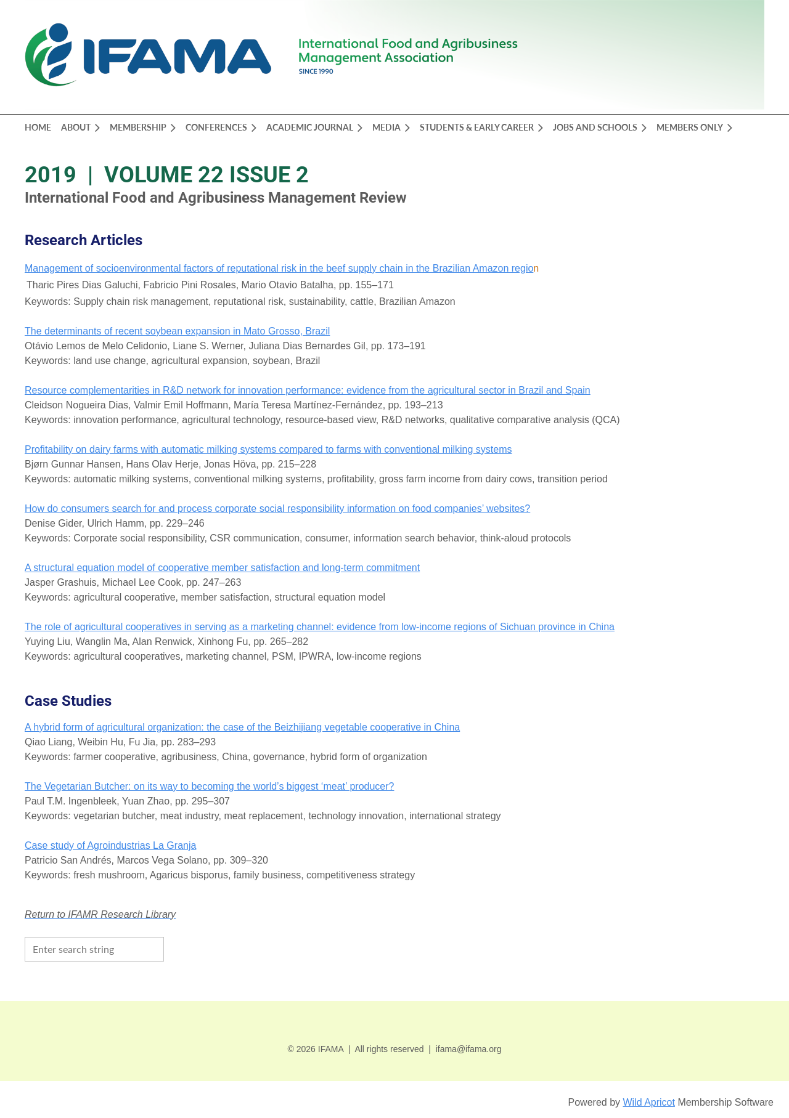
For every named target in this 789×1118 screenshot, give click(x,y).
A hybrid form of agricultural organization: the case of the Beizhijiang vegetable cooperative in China (242, 727)
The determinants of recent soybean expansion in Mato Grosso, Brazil (177, 331)
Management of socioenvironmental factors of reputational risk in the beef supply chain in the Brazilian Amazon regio (279, 268)
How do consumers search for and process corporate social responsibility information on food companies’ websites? (277, 508)
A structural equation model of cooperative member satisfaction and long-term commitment (222, 567)
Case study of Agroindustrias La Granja (110, 845)
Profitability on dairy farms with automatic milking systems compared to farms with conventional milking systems (268, 449)
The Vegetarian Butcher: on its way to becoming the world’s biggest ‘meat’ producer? (209, 786)
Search (176, 948)
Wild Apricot (648, 1102)
